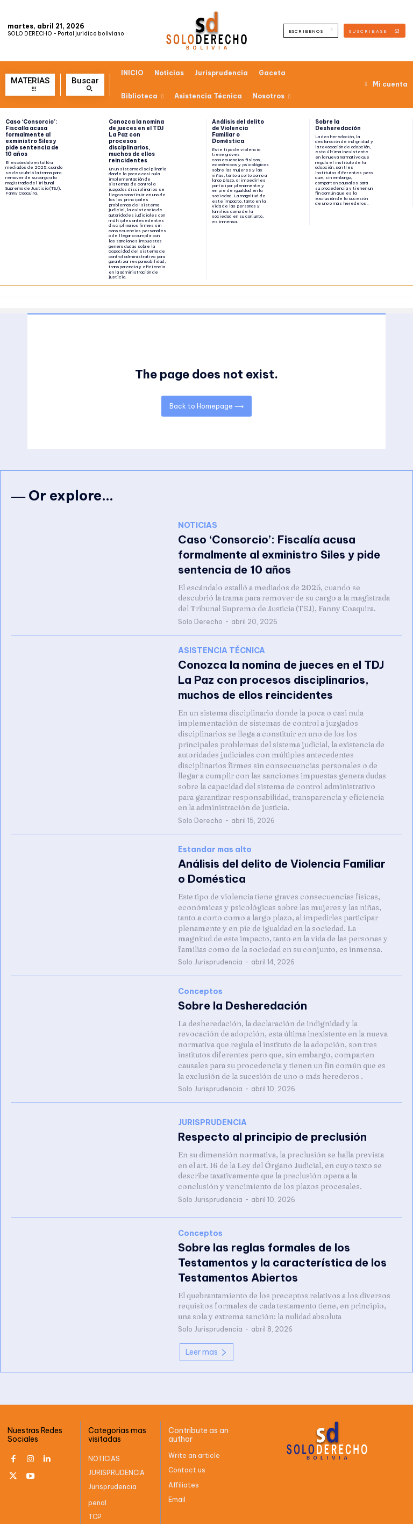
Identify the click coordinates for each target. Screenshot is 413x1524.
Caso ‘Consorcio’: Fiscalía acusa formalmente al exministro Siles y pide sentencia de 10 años (32, 138)
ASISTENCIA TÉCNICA (221, 643)
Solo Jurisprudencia (210, 940)
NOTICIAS (197, 533)
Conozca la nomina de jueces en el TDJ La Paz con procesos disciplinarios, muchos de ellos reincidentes (136, 141)
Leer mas (206, 1319)
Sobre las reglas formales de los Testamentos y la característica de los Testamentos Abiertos (281, 1232)
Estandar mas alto (215, 833)
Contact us (186, 1437)
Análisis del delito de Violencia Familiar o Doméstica (238, 131)
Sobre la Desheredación (338, 125)
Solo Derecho (200, 609)
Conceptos (200, 969)
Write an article (194, 1423)
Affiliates (183, 1452)
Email (177, 1467)
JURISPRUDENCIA (212, 1099)
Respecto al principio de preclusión (256, 1111)
